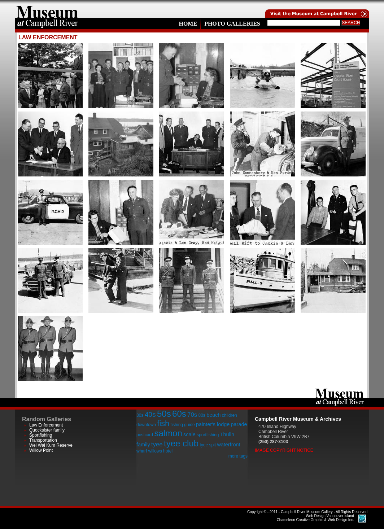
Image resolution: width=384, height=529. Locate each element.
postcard (144, 434)
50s (164, 414)
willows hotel (160, 451)
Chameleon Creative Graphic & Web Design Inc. (315, 518)
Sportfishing (40, 435)
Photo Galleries (232, 24)
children (229, 415)
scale (189, 434)
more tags (238, 456)
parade (239, 424)
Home (188, 24)
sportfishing (208, 434)
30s (139, 415)
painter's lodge (213, 424)
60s (179, 414)
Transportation (43, 440)
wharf (141, 451)
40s (150, 414)
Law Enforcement (46, 425)
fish (163, 423)
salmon (168, 433)
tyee (157, 444)
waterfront (228, 444)
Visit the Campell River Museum (316, 9)
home (47, 9)
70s (192, 414)
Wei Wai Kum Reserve (51, 445)
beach (213, 415)
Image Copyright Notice (284, 450)
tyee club (181, 443)
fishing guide (182, 424)
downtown (146, 424)
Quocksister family (47, 430)
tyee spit (208, 444)
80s (201, 415)
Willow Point (41, 450)
